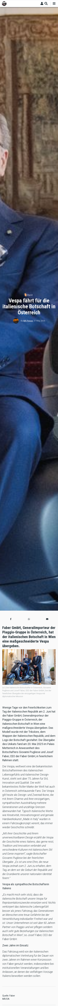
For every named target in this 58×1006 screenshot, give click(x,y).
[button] (10, 619)
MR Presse (28, 321)
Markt (30, 295)
